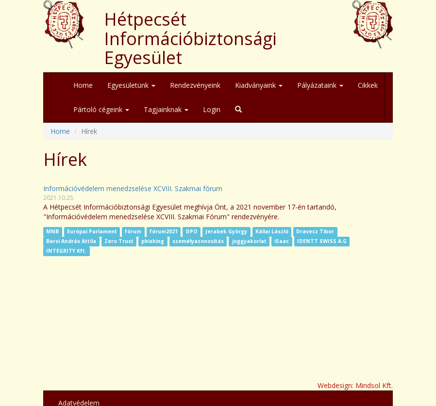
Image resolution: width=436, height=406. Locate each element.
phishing (152, 241)
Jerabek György (226, 231)
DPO (192, 231)
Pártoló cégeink (101, 109)
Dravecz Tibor (315, 231)
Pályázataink (320, 85)
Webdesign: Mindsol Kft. (355, 385)
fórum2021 (164, 231)
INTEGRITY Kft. (66, 251)
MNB (52, 231)
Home (83, 85)
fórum (133, 231)
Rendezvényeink (195, 85)
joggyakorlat (249, 241)
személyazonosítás (198, 241)
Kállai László (271, 231)
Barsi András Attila (71, 241)
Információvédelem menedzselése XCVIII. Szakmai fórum (132, 188)
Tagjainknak (166, 109)
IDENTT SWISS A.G (322, 241)
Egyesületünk (131, 85)
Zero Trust (119, 241)
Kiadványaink (259, 85)
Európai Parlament (92, 231)
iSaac (281, 241)
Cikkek (368, 85)
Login (211, 109)
